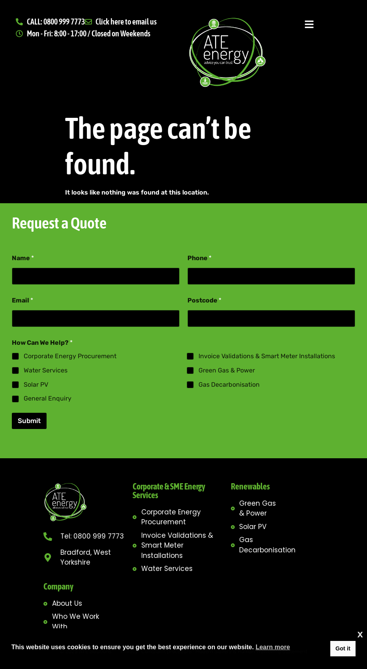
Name (23, 258)
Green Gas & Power (226, 370)
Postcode (204, 300)
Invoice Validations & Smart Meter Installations (266, 356)
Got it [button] (342, 648)
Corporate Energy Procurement (70, 356)
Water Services (45, 370)
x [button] (360, 634)
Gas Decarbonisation (229, 384)
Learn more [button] (273, 647)
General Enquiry (47, 398)
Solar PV (36, 384)
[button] (309, 25)
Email (22, 300)
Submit (29, 421)
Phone (199, 258)
